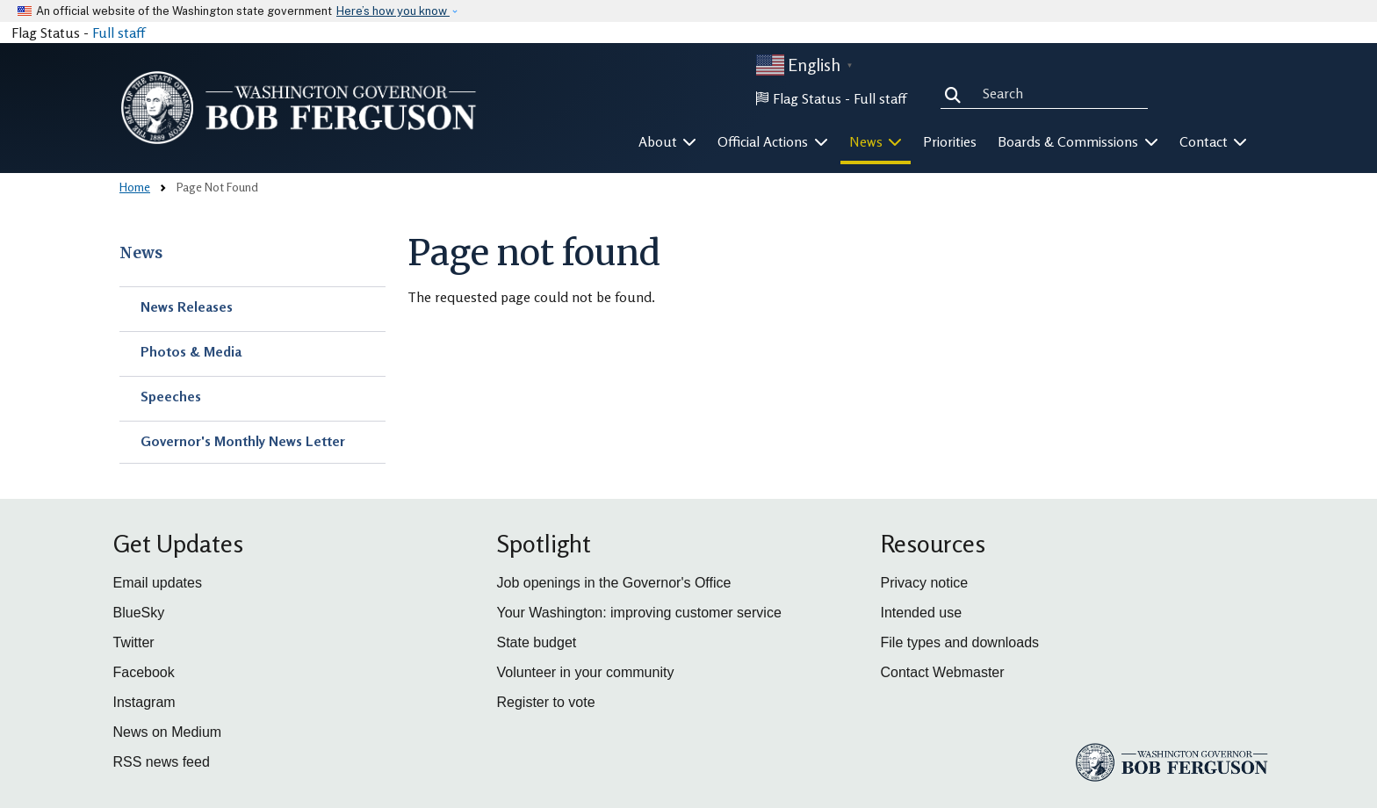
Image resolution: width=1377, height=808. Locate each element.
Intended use (921, 612)
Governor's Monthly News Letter (243, 441)
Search (956, 93)
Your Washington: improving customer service (639, 612)
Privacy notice (925, 582)
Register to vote (546, 702)
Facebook (144, 672)
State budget (537, 642)
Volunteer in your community (585, 672)
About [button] (667, 141)
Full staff (118, 32)
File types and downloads (960, 642)
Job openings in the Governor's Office (614, 582)
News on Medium (167, 732)
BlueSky (139, 612)
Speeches (171, 396)
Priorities (950, 141)
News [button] (876, 141)
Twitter (134, 642)
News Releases (187, 306)
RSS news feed (161, 761)
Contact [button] (1213, 141)
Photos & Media (191, 351)
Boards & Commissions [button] (1078, 141)
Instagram (144, 702)
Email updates (157, 582)
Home (134, 186)
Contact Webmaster (943, 672)
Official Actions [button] (772, 141)
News (140, 253)
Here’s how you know (393, 11)
